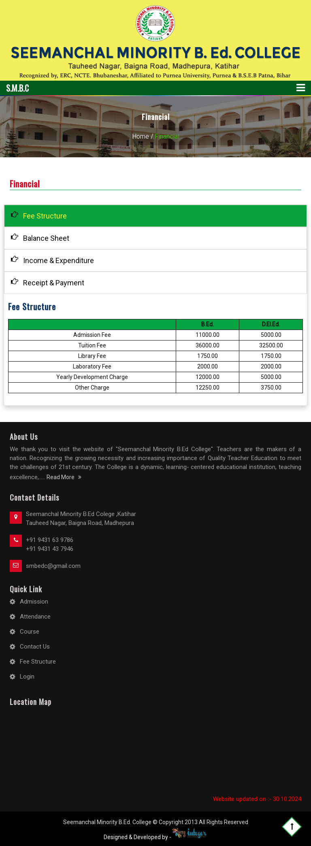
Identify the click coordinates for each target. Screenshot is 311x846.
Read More (64, 477)
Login (27, 676)
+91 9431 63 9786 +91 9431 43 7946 (49, 544)
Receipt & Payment (47, 282)
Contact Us (35, 646)
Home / (142, 136)
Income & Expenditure (52, 260)
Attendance (35, 616)
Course (29, 631)
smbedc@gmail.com (53, 566)
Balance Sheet (40, 237)
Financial (167, 136)
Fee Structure (39, 215)
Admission (34, 601)
